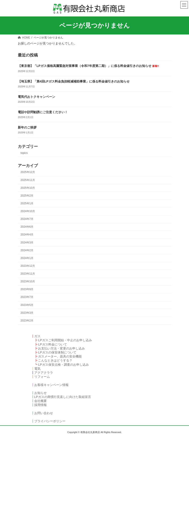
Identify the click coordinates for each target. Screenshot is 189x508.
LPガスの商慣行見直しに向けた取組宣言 (62, 397)
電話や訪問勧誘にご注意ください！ (43, 112)
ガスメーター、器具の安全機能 (60, 356)
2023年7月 (26, 297)
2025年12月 (27, 172)
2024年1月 (26, 258)
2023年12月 (27, 265)
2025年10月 (27, 187)
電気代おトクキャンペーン (36, 96)
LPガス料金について (52, 344)
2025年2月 (26, 195)
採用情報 (40, 405)
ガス (37, 336)
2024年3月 (26, 242)
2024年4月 (26, 234)
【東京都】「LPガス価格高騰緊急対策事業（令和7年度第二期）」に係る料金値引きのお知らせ (88, 66)
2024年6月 (26, 226)
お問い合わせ (43, 413)
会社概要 (40, 401)
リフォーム (42, 376)
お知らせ (40, 393)
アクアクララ (43, 372)
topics (24, 153)
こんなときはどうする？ (55, 360)
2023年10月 (27, 281)
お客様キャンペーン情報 (51, 385)
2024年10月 (27, 211)
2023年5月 (26, 304)
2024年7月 (26, 219)
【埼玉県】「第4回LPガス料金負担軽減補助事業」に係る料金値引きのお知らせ (74, 81)
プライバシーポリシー (49, 421)
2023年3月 (26, 312)
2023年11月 (27, 273)
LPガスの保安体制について (57, 352)
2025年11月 (27, 179)
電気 (37, 368)
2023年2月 (26, 320)
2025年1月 (26, 203)
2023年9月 (26, 289)
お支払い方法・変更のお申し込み (61, 348)
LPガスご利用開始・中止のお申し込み (65, 340)
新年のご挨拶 (27, 127)
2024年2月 (26, 250)
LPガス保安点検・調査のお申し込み (63, 364)
